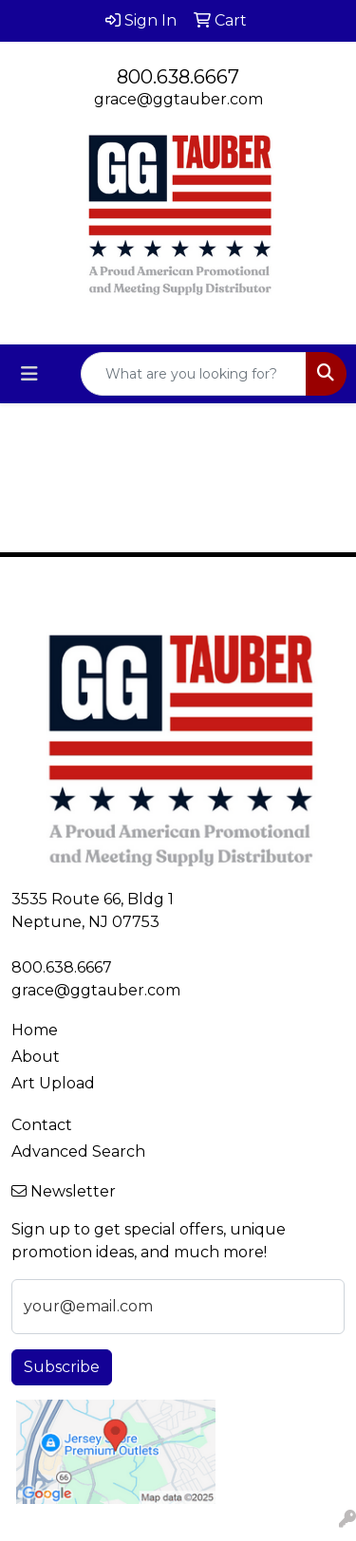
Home (34, 1030)
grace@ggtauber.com (178, 99)
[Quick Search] (194, 374)
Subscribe (62, 1367)
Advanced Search (78, 1151)
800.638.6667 (178, 76)
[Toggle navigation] (29, 374)
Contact (41, 1125)
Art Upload (53, 1083)
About (35, 1057)
